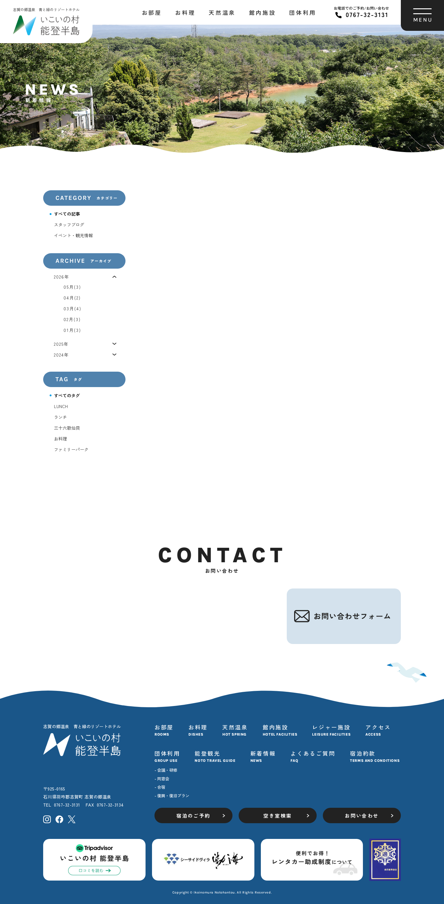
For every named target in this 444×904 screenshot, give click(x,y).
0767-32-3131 (67, 805)
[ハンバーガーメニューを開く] (422, 15)
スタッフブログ (69, 224)
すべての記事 (67, 214)
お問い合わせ (362, 815)
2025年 (61, 344)
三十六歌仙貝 (67, 428)
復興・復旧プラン (173, 796)
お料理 (185, 12)
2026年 (62, 277)
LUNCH (61, 406)
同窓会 (163, 779)
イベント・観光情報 (73, 235)
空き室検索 (277, 815)
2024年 (61, 355)
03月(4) (73, 308)
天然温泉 (222, 12)
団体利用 (302, 12)
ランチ (60, 417)
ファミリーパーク (71, 449)
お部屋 (152, 12)
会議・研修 (167, 770)
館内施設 (262, 12)
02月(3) (72, 319)
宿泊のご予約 (193, 815)
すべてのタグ (67, 395)
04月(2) (72, 298)
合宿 (161, 787)
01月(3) (72, 330)
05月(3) (72, 287)
